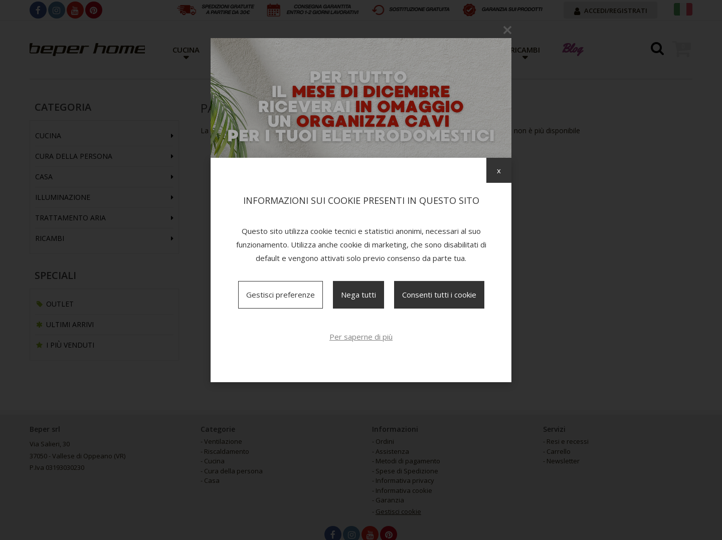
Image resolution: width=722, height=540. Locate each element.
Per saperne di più (361, 337)
